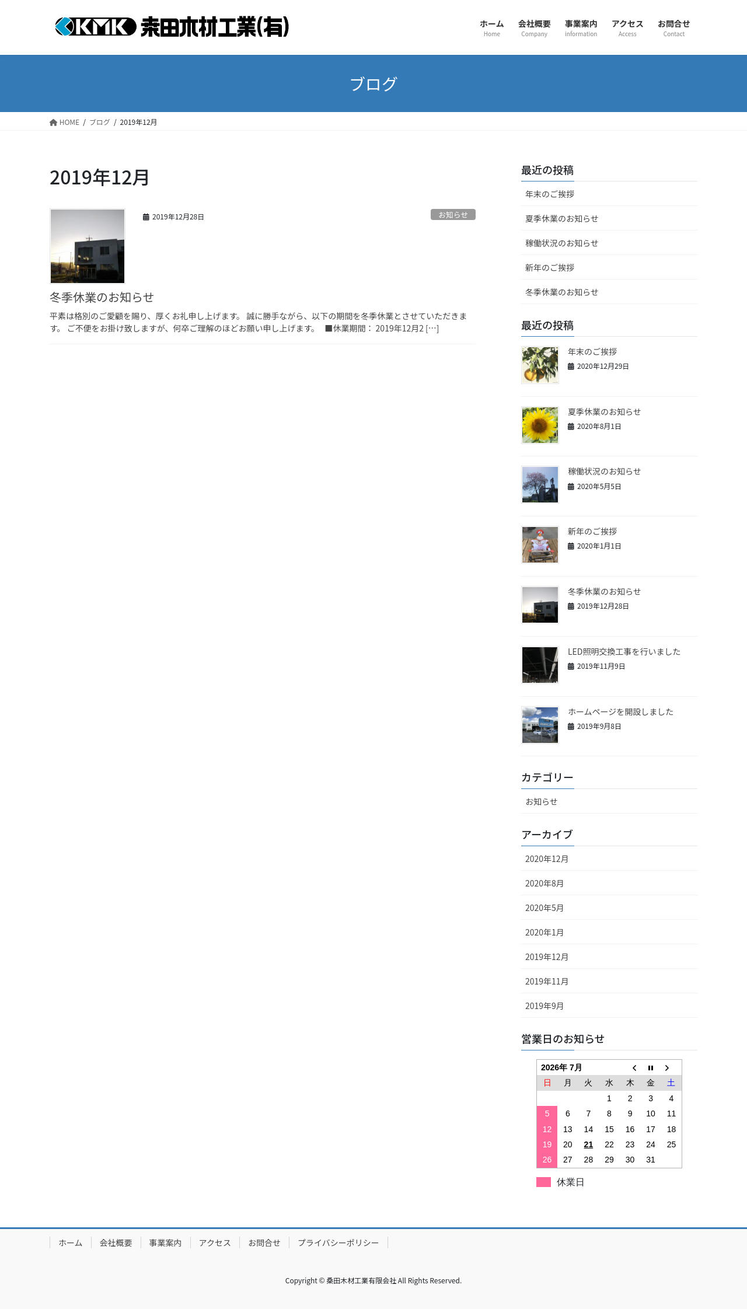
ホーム (70, 1242)
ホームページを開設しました (620, 711)
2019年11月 (547, 981)
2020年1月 (544, 932)
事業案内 (165, 1242)
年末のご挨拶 (549, 194)
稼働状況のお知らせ (562, 243)
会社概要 (116, 1242)
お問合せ (264, 1242)
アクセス (215, 1242)
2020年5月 (544, 907)
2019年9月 (544, 1005)
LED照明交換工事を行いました (624, 651)
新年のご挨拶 (549, 267)
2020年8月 (544, 883)
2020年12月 (547, 858)
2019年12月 (547, 956)
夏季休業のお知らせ (562, 218)
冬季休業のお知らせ (102, 296)
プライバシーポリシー (338, 1242)
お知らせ (453, 214)
